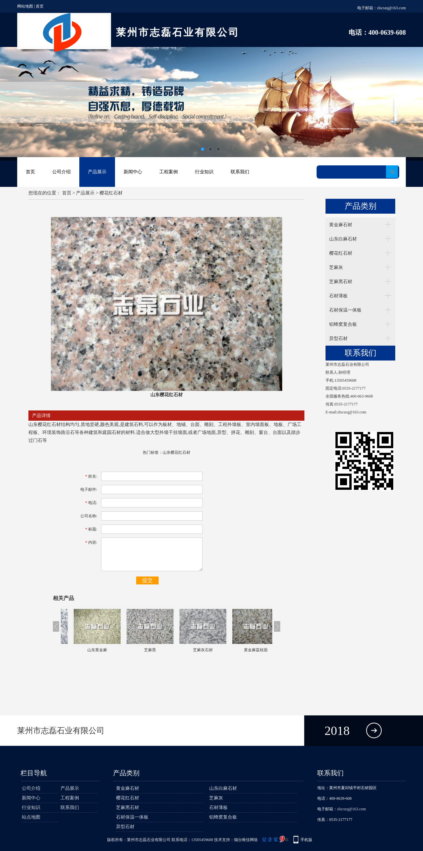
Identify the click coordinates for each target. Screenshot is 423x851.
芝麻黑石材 (340, 281)
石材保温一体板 (345, 310)
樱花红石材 (111, 193)
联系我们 (240, 171)
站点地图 (31, 817)
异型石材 (338, 338)
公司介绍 (61, 171)
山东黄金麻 (140, 650)
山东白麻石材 (343, 238)
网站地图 (25, 6)
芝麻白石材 (87, 650)
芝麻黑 (193, 650)
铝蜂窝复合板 (343, 324)
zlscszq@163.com (391, 8)
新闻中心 (133, 171)
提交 (147, 580)
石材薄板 (338, 295)
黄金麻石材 (340, 224)
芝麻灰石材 (246, 650)
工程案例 (168, 171)
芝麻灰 (336, 267)
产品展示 (97, 171)
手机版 (306, 839)
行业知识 (204, 171)
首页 (40, 6)
